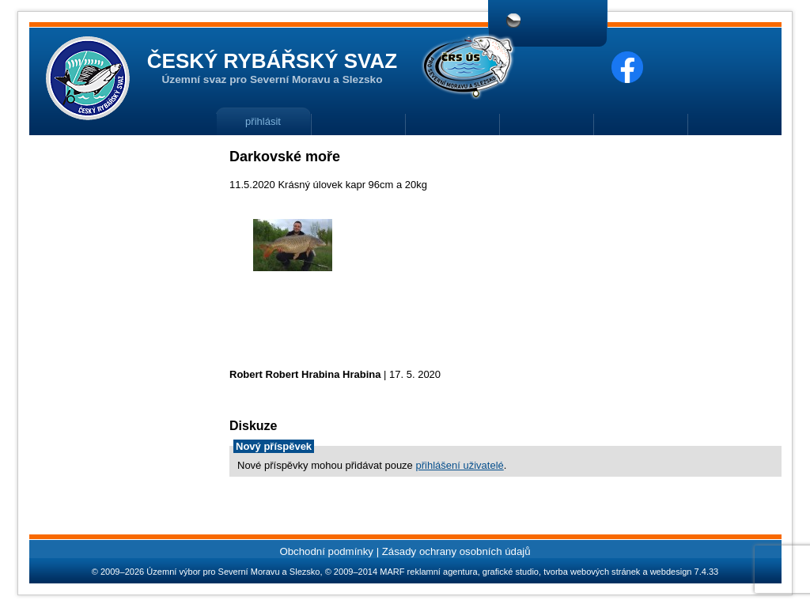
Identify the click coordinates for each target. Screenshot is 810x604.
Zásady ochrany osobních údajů (456, 551)
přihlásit (263, 121)
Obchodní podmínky (326, 551)
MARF (392, 571)
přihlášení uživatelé (459, 465)
